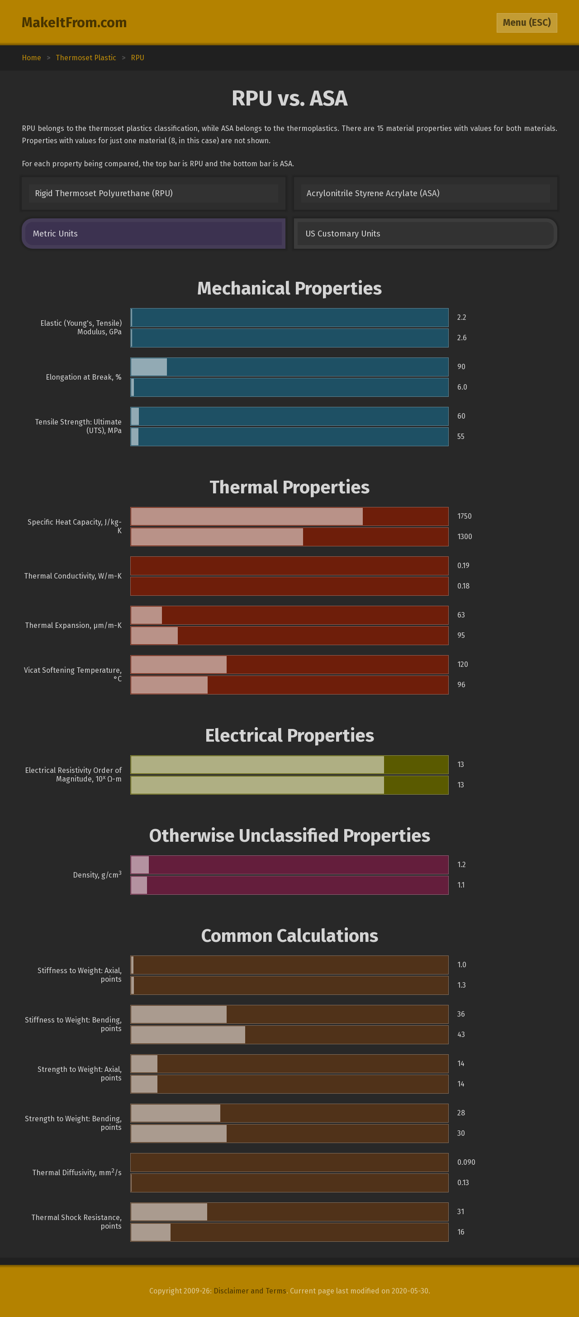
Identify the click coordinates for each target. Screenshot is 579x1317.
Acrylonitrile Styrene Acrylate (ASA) (373, 193)
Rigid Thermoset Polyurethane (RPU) (104, 193)
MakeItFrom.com (74, 22)
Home (31, 57)
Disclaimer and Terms (250, 1291)
